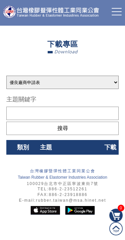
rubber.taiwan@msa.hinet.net (71, 200)
